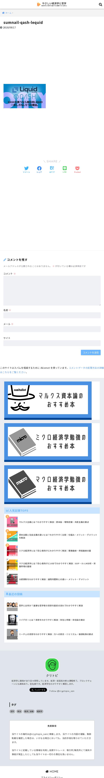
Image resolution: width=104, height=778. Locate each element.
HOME (52, 764)
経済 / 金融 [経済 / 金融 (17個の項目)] (28, 703)
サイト (6, 330)
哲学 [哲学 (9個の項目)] (12, 703)
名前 (7, 302)
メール (8, 316)
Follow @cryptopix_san (62, 683)
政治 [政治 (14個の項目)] (19, 703)
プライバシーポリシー (52, 769)
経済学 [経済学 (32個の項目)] (39, 703)
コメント (9, 266)
